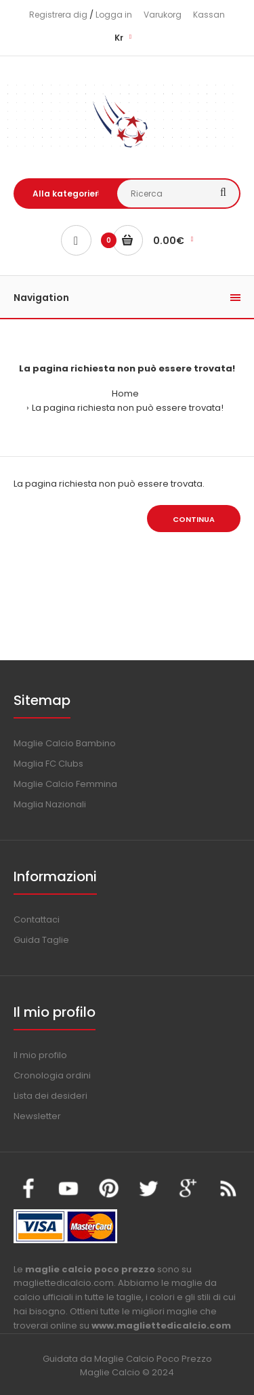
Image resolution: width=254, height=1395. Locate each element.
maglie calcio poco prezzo (90, 1269)
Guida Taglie (41, 939)
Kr (118, 37)
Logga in (114, 14)
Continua (194, 519)
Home (125, 393)
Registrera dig (58, 14)
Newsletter (37, 1116)
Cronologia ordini (52, 1075)
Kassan (209, 14)
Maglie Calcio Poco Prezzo (153, 1358)
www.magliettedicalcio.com (161, 1325)
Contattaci (37, 919)
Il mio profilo (40, 1055)
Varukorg (163, 14)
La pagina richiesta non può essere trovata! (128, 407)
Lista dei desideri (50, 1095)
